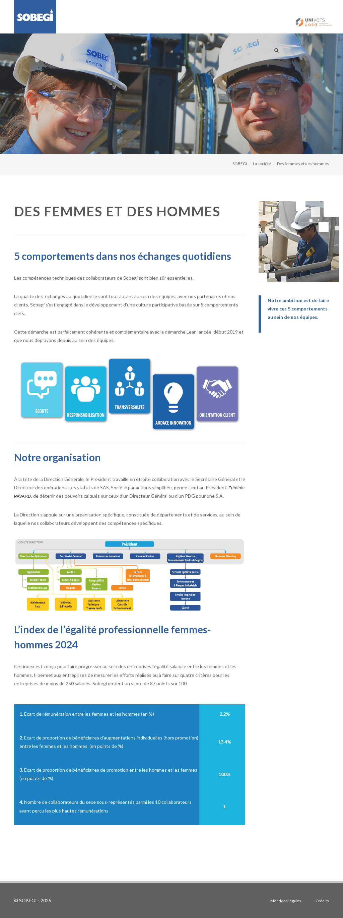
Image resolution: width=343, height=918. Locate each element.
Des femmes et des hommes (303, 163)
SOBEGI (239, 163)
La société (262, 163)
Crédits (322, 900)
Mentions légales (285, 900)
